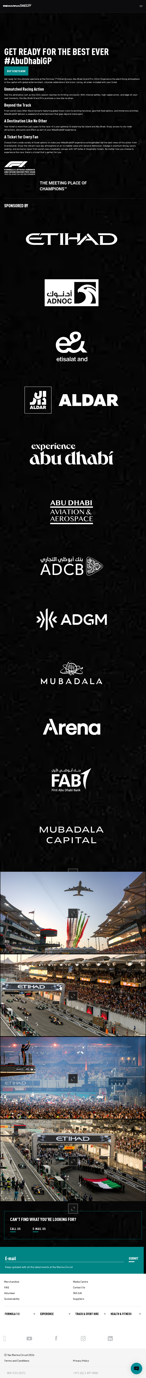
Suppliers (78, 1299)
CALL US (15, 1229)
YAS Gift (77, 1293)
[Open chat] (136, 1368)
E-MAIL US (39, 1229)
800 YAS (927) (16, 1373)
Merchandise (11, 1281)
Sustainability (12, 1299)
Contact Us (79, 1287)
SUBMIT (133, 1258)
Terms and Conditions (16, 1360)
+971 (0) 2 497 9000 (85, 1373)
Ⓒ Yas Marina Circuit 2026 (19, 1355)
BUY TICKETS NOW (16, 71)
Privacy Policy (81, 1360)
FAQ (6, 1287)
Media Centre (80, 1281)
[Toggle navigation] (141, 6)
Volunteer (9, 1293)
